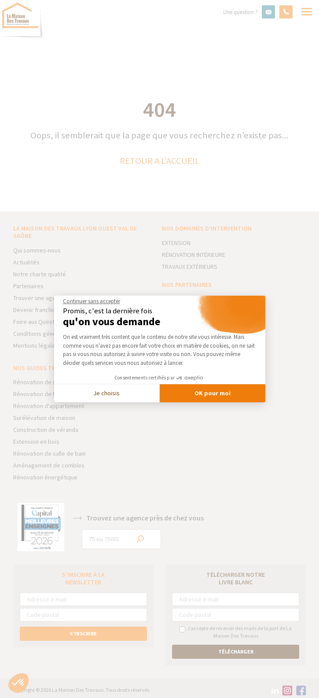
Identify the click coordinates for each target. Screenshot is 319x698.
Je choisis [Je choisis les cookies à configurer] (106, 393)
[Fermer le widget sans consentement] (92, 301)
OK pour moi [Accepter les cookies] (212, 393)
